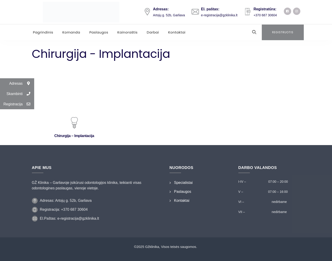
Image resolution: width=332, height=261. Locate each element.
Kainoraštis (127, 32)
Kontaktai (176, 32)
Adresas (21, 83)
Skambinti (20, 94)
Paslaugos (98, 32)
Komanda (71, 32)
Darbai (153, 32)
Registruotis (282, 32)
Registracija (18, 104)
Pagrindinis (43, 32)
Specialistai (183, 183)
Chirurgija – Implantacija (74, 136)
